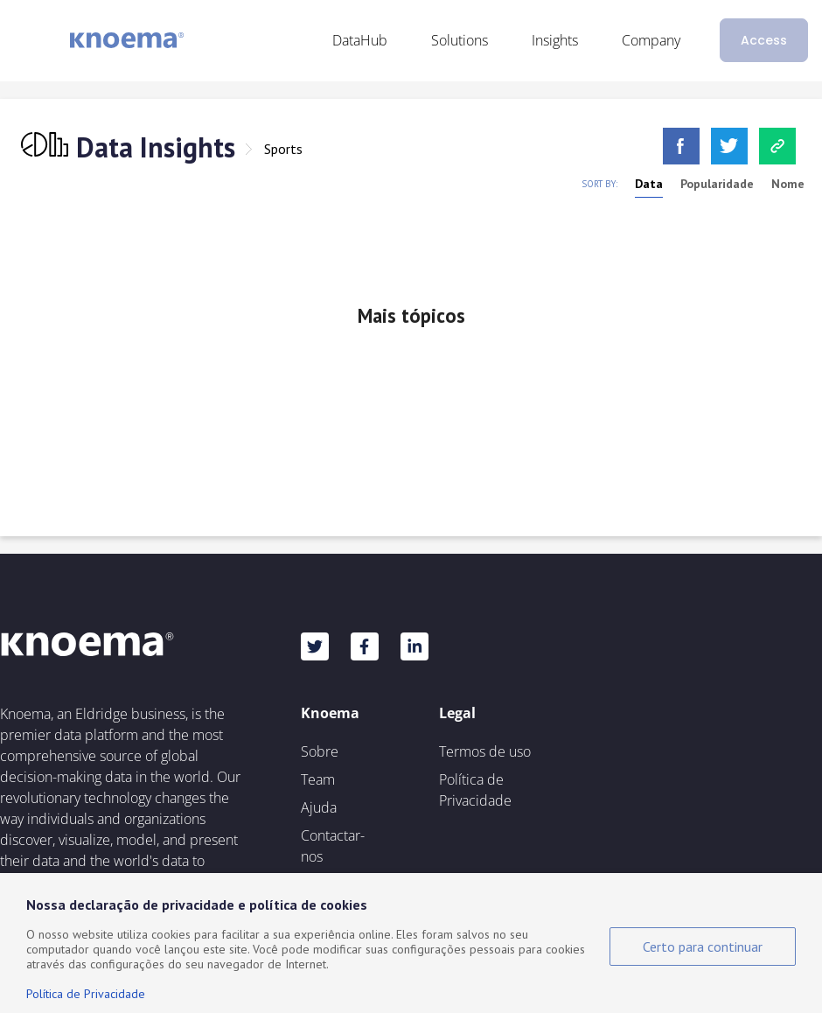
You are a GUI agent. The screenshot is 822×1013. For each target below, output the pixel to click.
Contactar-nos (333, 846)
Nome (788, 184)
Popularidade (717, 184)
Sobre (319, 751)
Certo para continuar (703, 946)
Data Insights (155, 147)
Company (651, 40)
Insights (555, 40)
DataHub (359, 40)
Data (649, 184)
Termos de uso (485, 751)
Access (764, 40)
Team (318, 779)
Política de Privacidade (475, 790)
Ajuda (319, 807)
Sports (283, 149)
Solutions (459, 40)
